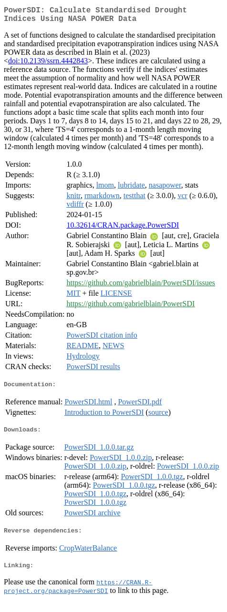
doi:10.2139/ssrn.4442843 (48, 64)
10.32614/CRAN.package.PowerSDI (122, 229)
